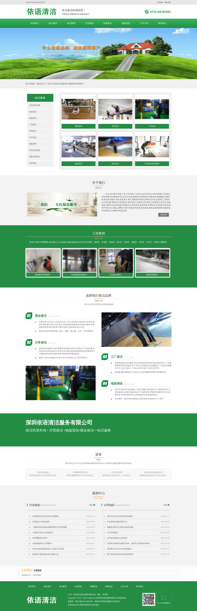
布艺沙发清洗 (34, 150)
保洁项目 (53, 23)
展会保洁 (40, 84)
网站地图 (167, 2)
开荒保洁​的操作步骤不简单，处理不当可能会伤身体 (128, 543)
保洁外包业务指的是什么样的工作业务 (48, 549)
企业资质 (89, 23)
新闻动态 (126, 23)
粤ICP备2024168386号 (84, 601)
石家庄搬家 (37, 575)
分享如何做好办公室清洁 (117, 538)
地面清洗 (64, 84)
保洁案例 (71, 23)
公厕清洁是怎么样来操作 (43, 533)
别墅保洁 (80, 84)
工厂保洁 (48, 84)
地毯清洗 (32, 118)
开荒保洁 (32, 131)
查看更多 (163, 215)
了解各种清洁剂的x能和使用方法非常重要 (50, 527)
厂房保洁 (32, 125)
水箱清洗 (32, 163)
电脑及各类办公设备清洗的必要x (120, 527)
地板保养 (72, 84)
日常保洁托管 (34, 105)
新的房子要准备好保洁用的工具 (46, 554)
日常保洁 (56, 84)
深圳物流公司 (26, 575)
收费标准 (107, 23)
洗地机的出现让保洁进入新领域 (46, 516)
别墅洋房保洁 (34, 157)
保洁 (89, 605)
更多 (92, 505)
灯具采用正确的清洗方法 (117, 522)
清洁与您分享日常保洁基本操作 (120, 516)
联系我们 (162, 23)
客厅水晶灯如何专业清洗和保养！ (121, 554)
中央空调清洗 (112, 533)
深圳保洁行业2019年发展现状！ (120, 549)
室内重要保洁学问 (40, 538)
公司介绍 (144, 23)
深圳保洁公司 (42, 11)
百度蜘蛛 (160, 2)
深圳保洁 (34, 23)
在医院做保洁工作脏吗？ (43, 543)
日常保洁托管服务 (152, 164)
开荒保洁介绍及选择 (41, 522)
